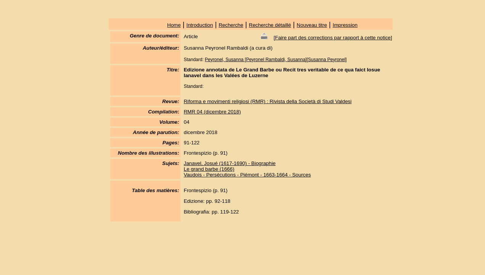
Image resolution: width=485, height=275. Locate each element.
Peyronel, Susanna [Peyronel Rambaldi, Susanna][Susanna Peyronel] (276, 59)
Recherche (231, 25)
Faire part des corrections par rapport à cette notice (333, 37)
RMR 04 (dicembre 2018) (212, 112)
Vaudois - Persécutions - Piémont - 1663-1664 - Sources (247, 175)
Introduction (199, 25)
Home (174, 25)
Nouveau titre (312, 25)
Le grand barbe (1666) (209, 169)
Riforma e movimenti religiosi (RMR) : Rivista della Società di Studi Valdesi (267, 101)
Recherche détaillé (270, 25)
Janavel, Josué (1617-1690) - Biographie (230, 163)
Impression (345, 25)
